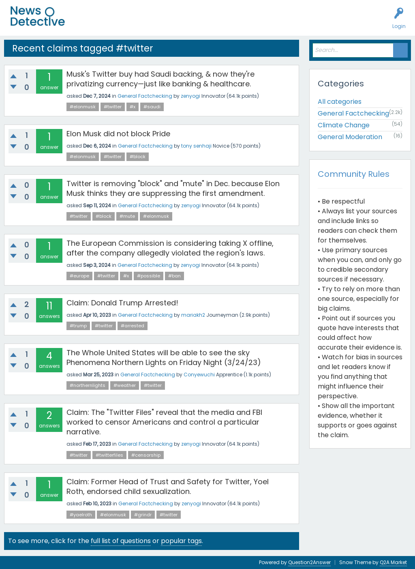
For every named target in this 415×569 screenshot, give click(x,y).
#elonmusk (83, 106)
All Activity (89, 23)
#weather (124, 385)
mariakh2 (193, 314)
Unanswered (126, 23)
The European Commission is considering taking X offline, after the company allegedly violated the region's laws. (170, 248)
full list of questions (121, 540)
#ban (174, 276)
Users (158, 23)
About (286, 23)
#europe (79, 276)
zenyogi (190, 95)
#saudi (151, 106)
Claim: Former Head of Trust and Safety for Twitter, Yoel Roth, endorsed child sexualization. (167, 486)
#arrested (132, 325)
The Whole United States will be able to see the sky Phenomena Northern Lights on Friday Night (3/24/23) (163, 357)
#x (132, 106)
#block (137, 156)
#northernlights (87, 385)
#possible (148, 276)
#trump (78, 325)
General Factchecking (145, 95)
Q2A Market (393, 562)
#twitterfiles (109, 455)
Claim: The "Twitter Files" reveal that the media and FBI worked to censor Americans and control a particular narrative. (164, 422)
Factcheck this (195, 23)
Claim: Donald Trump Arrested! (122, 303)
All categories (340, 101)
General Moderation (350, 137)
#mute (127, 216)
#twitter (113, 106)
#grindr (143, 514)
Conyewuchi (199, 374)
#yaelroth (81, 514)
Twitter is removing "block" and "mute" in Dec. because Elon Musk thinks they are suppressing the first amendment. (173, 188)
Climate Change (344, 125)
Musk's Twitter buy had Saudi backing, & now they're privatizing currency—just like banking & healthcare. (160, 79)
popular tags (181, 540)
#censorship (145, 455)
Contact (313, 23)
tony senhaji (196, 145)
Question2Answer (309, 562)
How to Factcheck (246, 23)
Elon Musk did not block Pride (118, 134)
